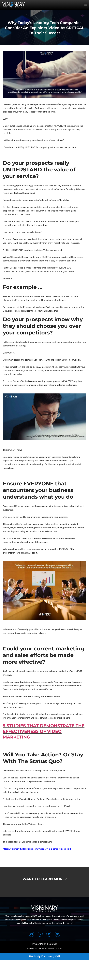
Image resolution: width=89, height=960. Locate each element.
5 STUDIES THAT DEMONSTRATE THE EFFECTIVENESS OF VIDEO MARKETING (43, 731)
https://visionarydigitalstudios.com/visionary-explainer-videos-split (37, 848)
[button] (85, 5)
